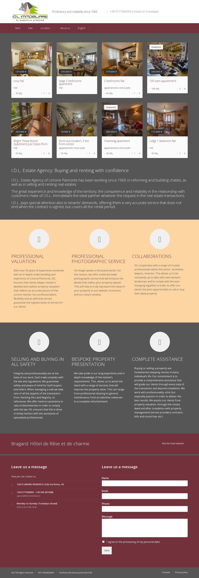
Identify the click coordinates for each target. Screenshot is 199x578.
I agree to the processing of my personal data (133, 542)
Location (45, 28)
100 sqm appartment (162, 81)
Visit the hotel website (173, 443)
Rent (17, 28)
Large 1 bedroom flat (162, 141)
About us (65, 28)
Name (106, 478)
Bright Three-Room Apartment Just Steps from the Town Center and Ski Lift (31, 144)
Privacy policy (181, 572)
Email (106, 491)
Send (106, 550)
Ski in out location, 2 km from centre (74, 142)
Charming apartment (117, 141)
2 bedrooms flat (114, 81)
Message (108, 516)
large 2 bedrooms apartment (70, 82)
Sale (30, 28)
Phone (107, 503)
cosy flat (19, 81)
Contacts (166, 572)
